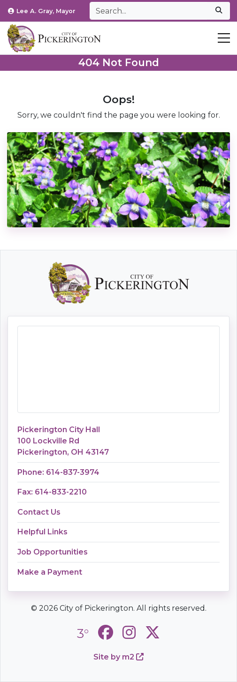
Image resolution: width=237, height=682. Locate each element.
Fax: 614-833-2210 (52, 491)
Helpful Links (42, 531)
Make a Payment (49, 572)
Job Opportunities (52, 551)
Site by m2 (118, 656)
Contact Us (39, 512)
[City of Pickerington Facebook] (105, 632)
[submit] (218, 11)
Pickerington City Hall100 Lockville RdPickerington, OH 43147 (63, 441)
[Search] (149, 11)
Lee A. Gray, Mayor (41, 11)
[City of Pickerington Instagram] (129, 632)
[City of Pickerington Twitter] (152, 632)
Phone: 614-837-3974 (58, 472)
